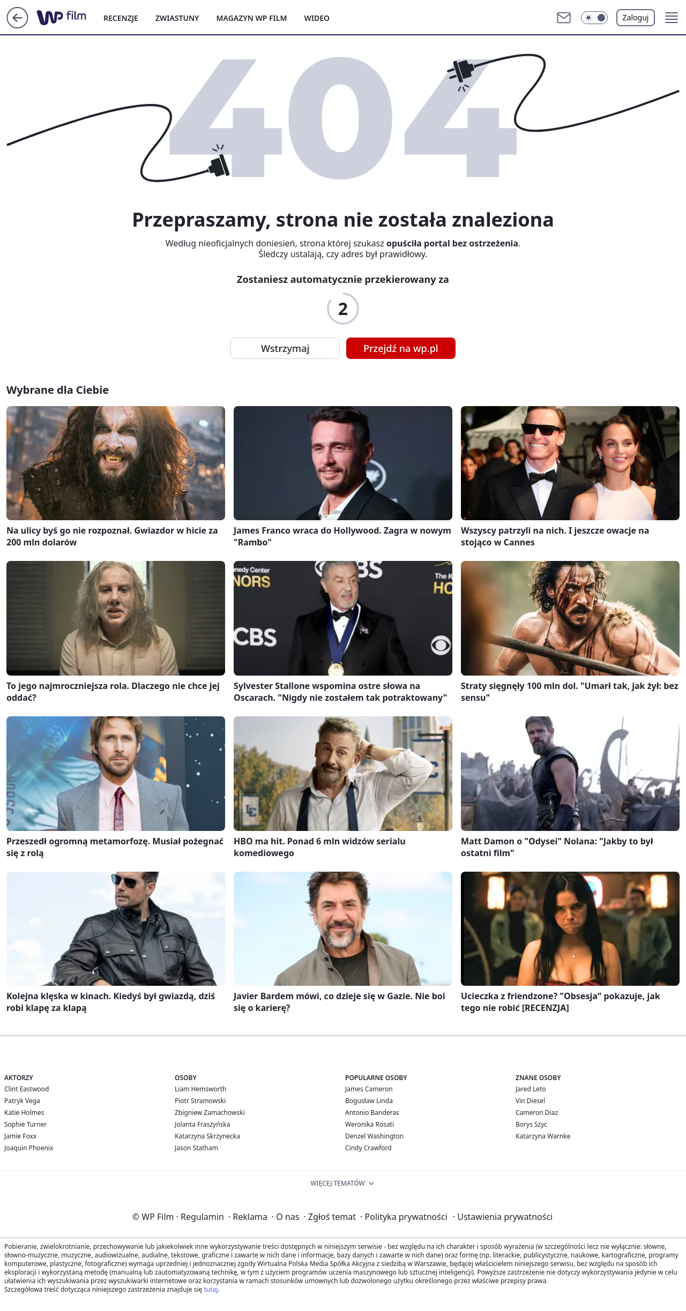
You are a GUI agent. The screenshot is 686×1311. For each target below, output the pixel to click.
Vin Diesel (530, 1100)
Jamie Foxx (20, 1136)
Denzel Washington (374, 1136)
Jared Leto (531, 1088)
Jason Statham (196, 1147)
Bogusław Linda (369, 1100)
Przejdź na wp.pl (400, 348)
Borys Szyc (531, 1124)
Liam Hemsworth (200, 1088)
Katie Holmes (24, 1112)
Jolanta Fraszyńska (202, 1124)
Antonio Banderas (372, 1112)
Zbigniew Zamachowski (210, 1112)
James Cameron (369, 1088)
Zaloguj (636, 17)
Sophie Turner (25, 1124)
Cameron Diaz (537, 1112)
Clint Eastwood (26, 1088)
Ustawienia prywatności (503, 1217)
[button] (594, 17)
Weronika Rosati (369, 1124)
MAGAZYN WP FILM (252, 18)
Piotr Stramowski (200, 1100)
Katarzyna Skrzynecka (207, 1136)
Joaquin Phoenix (28, 1147)
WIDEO (317, 18)
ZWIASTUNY (177, 18)
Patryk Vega (22, 1100)
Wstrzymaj (285, 348)
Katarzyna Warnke (543, 1136)
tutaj (211, 1289)
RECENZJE (120, 18)
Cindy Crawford (368, 1147)
